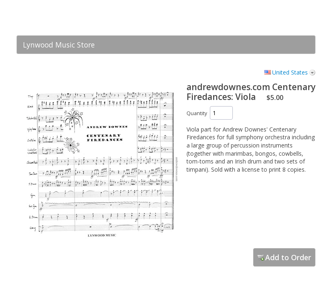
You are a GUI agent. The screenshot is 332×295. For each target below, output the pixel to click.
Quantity (196, 113)
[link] (293, 18)
